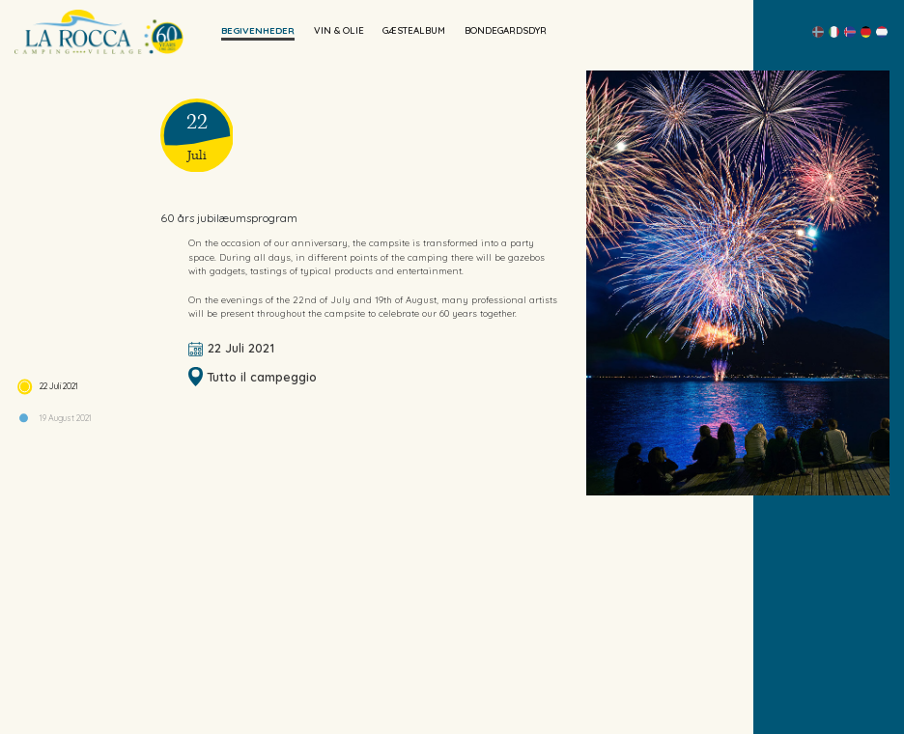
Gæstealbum (413, 30)
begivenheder (258, 30)
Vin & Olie (339, 30)
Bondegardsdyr (506, 30)
